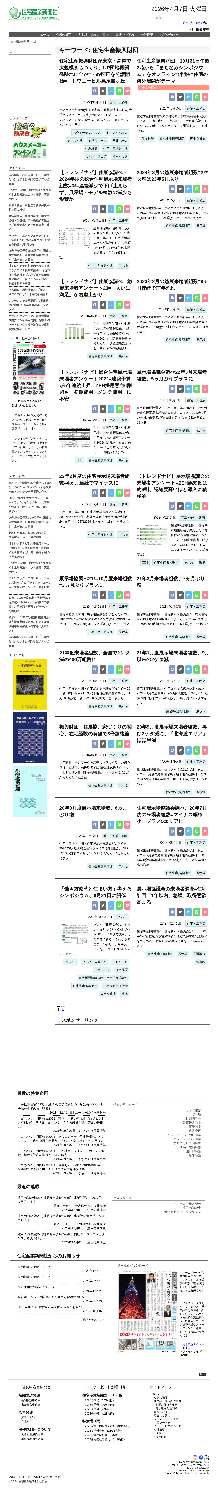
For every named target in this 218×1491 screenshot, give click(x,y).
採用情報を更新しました (34, 1267)
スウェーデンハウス (87, 132)
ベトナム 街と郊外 (187, 1203)
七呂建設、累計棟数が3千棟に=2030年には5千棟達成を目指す (28, 291)
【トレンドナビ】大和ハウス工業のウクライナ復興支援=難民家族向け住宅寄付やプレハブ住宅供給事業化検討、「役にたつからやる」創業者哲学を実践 (30, 274)
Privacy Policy (172, 1473)
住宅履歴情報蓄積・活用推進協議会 (103, 978)
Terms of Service (194, 1473)
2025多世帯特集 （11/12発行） (104, 1430)
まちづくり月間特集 (92, 1131)
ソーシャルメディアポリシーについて (189, 1464)
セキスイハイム (117, 132)
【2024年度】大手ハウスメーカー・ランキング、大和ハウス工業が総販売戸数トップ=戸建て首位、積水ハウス (30, 504)
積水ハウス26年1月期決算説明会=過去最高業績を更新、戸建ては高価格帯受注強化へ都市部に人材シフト (29, 624)
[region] (132, 1053)
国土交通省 (197, 138)
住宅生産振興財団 (23, 41)
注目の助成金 (96, 1210)
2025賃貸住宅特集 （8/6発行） (104, 1435)
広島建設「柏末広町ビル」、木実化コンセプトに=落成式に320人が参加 (29, 179)
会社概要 (147, 34)
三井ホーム (120, 140)
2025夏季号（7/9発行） (99, 1409)
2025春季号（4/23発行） (100, 1413)
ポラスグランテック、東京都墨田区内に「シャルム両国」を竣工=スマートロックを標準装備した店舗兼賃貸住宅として (30, 322)
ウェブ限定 (193, 1110)
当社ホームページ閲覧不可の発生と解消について (51, 1297)
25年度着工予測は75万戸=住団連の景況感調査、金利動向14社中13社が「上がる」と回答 (30, 255)
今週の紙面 (63, 34)
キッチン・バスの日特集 (184, 1135)
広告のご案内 (162, 1415)
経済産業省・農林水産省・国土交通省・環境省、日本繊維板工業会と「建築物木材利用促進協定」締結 (29, 222)
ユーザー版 (82, 1112)
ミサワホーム (97, 140)
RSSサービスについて (167, 1426)
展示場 (123, 265)
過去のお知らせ (93, 1320)
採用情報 (161, 1436)
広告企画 (195, 1131)
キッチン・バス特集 (187, 1139)
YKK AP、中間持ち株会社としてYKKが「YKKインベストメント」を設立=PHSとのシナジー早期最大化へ (30, 487)
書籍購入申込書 (30, 1404)
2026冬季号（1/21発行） (100, 1400)
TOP (202, 1374)
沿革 (158, 1433)
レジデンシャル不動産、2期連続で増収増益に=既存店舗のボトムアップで (30, 304)
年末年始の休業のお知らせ (36, 1287)
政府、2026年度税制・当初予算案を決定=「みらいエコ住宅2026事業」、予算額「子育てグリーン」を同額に (30, 604)
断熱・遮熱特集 (190, 1147)
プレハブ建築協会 (94, 962)
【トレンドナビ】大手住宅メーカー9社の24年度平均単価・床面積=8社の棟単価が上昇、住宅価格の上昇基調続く (29, 550)
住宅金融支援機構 (115, 986)
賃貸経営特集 (192, 1122)
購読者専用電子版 (195, 22)
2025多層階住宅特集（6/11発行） (105, 1439)
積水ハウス (120, 156)
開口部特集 (193, 1151)
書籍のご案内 (125, 34)
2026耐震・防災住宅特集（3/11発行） (108, 1426)
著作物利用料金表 (32, 1434)
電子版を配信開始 (166, 1408)
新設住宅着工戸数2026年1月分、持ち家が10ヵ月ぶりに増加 (29, 534)
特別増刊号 (98, 1112)
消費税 (200, 962)
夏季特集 (195, 1126)
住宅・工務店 (118, 102)
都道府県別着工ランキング (182, 1212)
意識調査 (199, 954)
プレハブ (70, 962)
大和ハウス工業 (96, 156)
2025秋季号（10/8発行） (100, 1404)
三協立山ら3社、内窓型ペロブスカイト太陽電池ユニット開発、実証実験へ (30, 194)
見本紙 (25, 1421)
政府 (202, 562)
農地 (125, 994)
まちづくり (74, 140)
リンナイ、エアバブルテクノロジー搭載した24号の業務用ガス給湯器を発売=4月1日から (29, 239)
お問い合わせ (169, 34)
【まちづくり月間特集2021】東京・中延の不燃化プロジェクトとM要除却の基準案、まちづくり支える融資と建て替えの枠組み (61, 1122)
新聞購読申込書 (30, 1400)
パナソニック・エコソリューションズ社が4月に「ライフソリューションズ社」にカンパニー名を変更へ (30, 585)
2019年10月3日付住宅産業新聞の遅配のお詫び (50, 1307)
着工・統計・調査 (193, 517)
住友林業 (91, 148)
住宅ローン (102, 970)
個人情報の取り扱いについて (194, 1461)
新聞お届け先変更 (166, 1404)
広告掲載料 (28, 1417)
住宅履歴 (122, 970)
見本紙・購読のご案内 (93, 34)
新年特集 (195, 1155)
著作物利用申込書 (32, 1438)
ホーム (44, 34)
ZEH (79, 460)
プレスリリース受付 (166, 1419)
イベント (122, 917)
